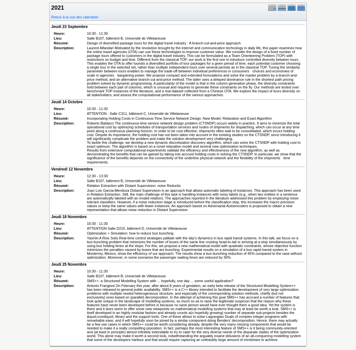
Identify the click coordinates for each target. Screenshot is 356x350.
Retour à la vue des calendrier (74, 17)
